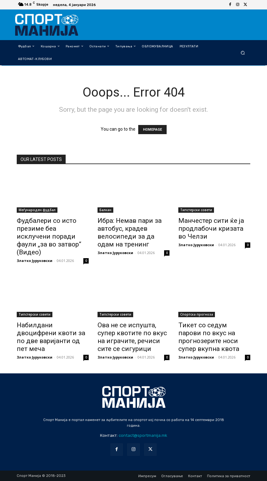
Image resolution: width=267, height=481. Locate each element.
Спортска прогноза (196, 314)
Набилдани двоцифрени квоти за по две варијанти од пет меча (51, 337)
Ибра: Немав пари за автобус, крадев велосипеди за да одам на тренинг (130, 232)
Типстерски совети (196, 210)
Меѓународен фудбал (37, 210)
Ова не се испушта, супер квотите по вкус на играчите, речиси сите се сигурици (132, 337)
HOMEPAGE (152, 130)
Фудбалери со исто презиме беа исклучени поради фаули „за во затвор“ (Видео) (49, 236)
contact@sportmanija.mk (143, 435)
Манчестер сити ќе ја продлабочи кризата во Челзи (211, 228)
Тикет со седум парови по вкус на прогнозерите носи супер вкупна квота (208, 337)
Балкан (105, 210)
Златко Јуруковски (34, 260)
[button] (243, 52)
